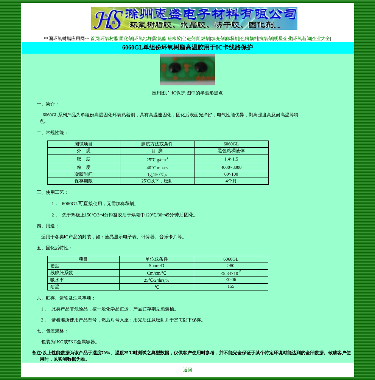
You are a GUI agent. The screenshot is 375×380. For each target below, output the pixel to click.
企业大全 (321, 38)
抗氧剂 (266, 38)
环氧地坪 (143, 38)
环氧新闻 (302, 38)
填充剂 (218, 38)
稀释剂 (232, 38)
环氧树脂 (109, 38)
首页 (95, 38)
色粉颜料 (249, 38)
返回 (187, 369)
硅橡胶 (174, 38)
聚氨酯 (159, 38)
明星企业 (283, 38)
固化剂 (126, 38)
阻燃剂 (203, 38)
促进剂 (189, 38)
